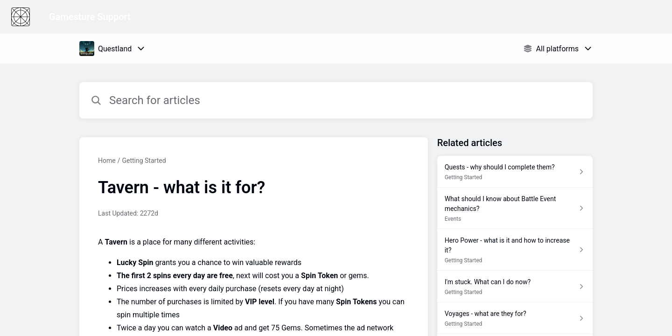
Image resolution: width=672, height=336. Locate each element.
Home (107, 160)
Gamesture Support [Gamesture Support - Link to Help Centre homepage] (90, 16)
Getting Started (144, 160)
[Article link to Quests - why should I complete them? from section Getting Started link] (515, 172)
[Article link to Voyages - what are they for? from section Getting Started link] (515, 318)
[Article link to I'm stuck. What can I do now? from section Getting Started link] (515, 286)
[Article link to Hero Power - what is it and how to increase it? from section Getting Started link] (515, 250)
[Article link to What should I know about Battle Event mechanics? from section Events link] (515, 208)
